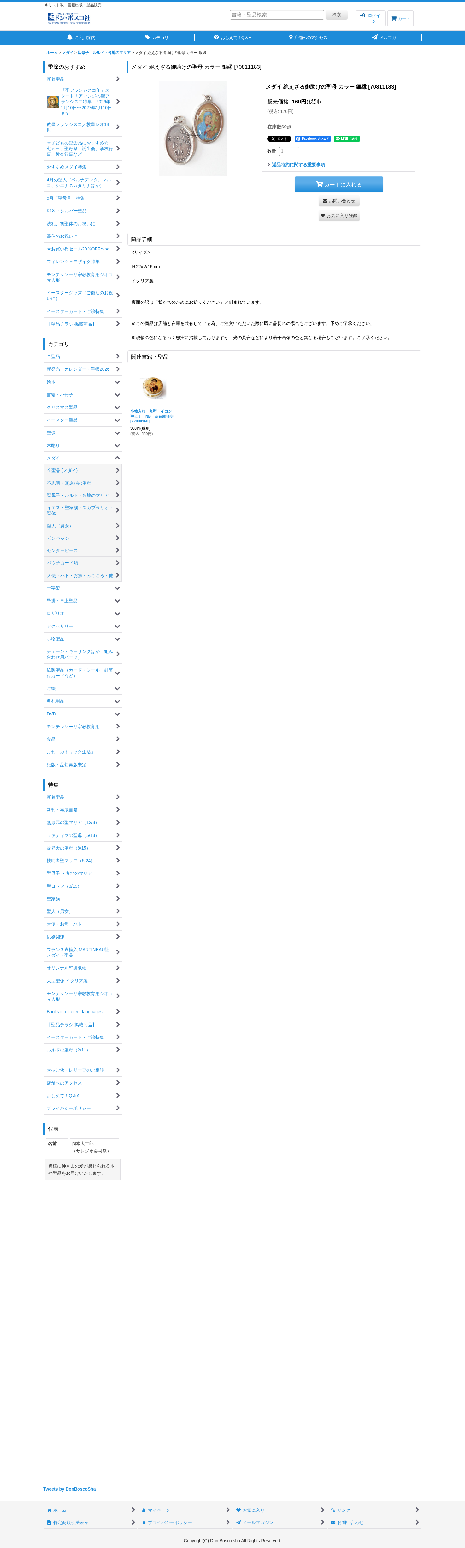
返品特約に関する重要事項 (296, 164)
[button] (339, 215)
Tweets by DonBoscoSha (69, 1489)
